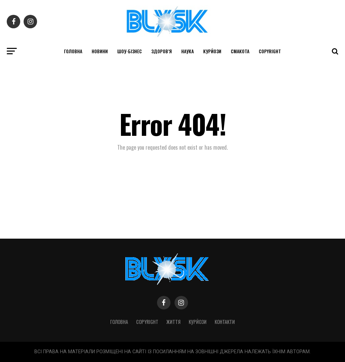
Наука (187, 51)
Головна (73, 51)
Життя (173, 321)
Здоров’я (161, 51)
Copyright (270, 51)
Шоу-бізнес (129, 51)
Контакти (225, 321)
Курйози (212, 51)
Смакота (240, 51)
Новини (100, 51)
